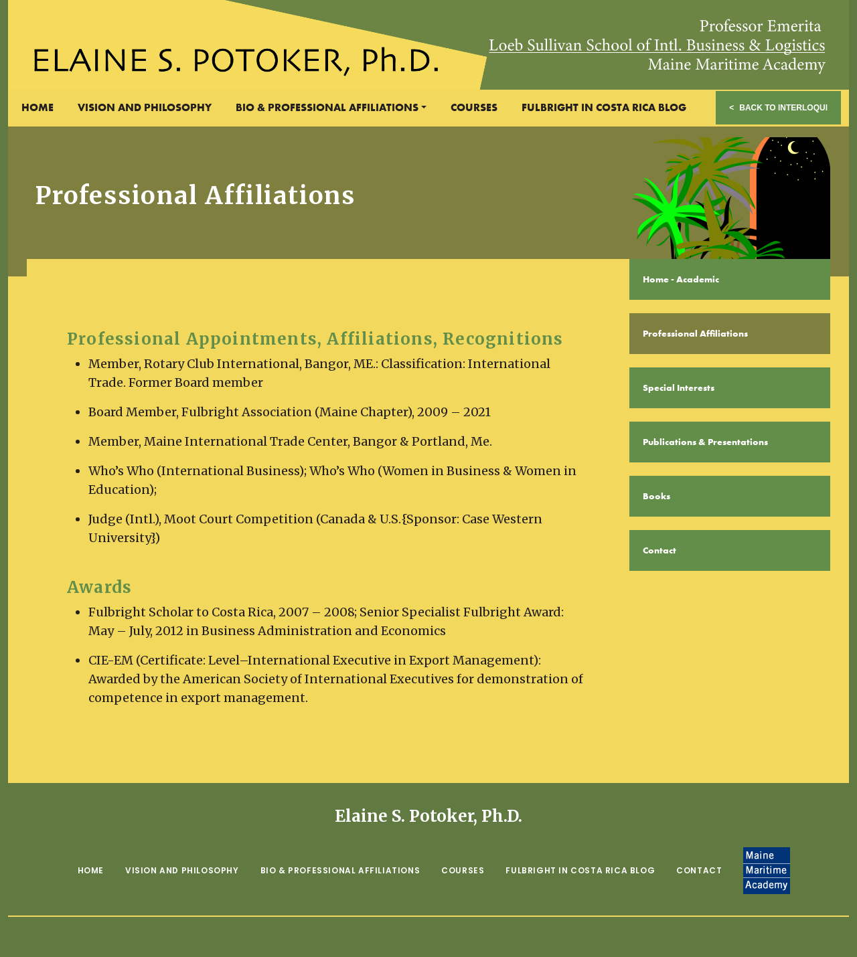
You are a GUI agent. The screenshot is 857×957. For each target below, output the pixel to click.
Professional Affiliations (695, 333)
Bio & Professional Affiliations (327, 107)
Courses (474, 107)
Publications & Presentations (705, 442)
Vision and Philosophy (145, 107)
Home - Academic (681, 279)
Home (37, 107)
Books (656, 496)
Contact (659, 550)
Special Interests (678, 387)
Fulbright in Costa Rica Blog (604, 107)
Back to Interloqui (783, 107)
